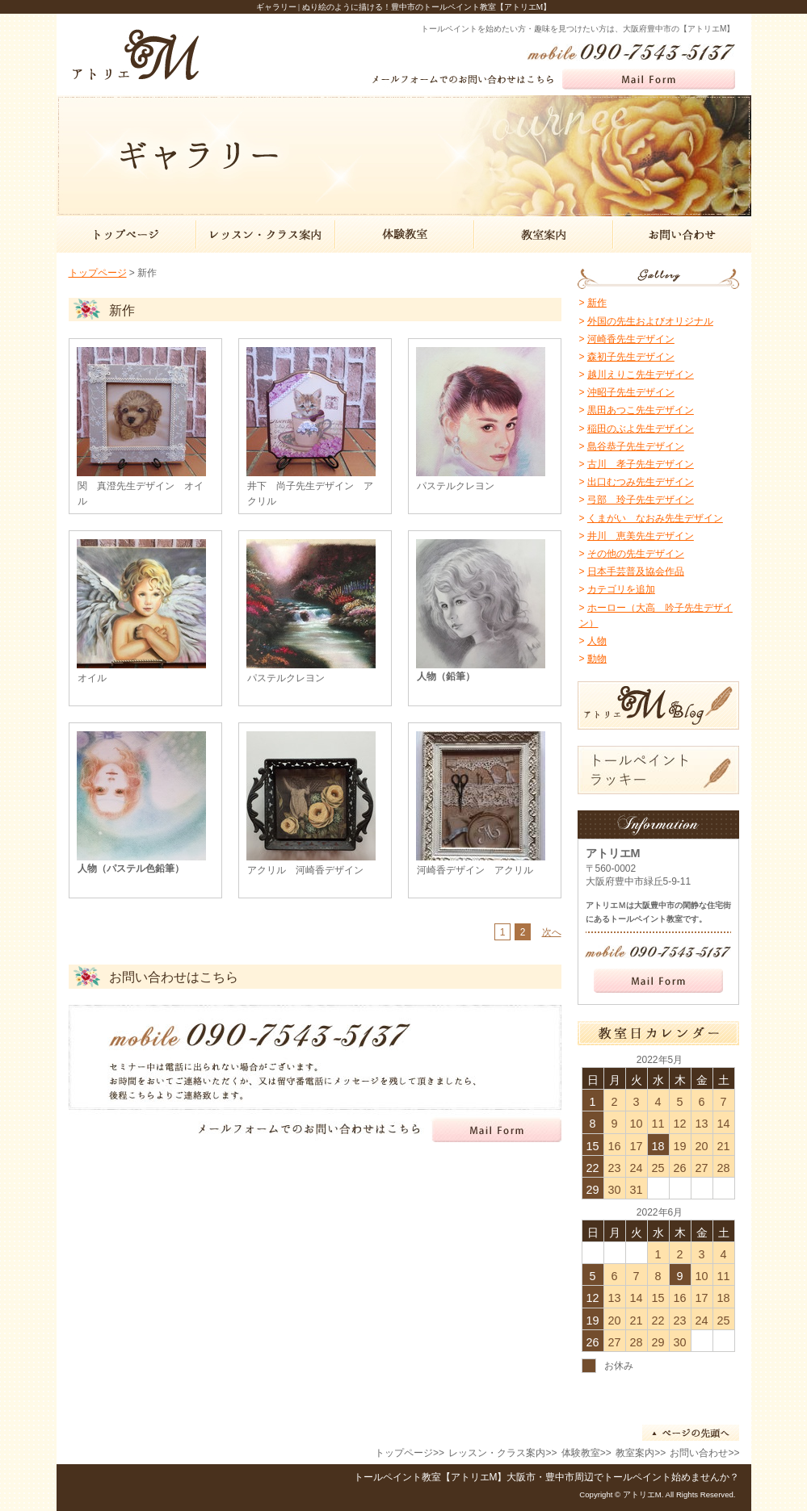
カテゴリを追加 (621, 589)
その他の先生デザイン (635, 553)
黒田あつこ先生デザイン (640, 410)
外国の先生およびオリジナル (650, 321)
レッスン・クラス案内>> (502, 1453)
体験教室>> (586, 1453)
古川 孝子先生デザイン (640, 464)
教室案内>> (641, 1453)
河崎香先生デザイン (631, 339)
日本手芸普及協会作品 (635, 571)
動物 (597, 658)
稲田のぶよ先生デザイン (640, 428)
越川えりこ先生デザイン (640, 374)
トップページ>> (409, 1453)
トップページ (98, 272)
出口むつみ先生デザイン (640, 482)
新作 (597, 302)
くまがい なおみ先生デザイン (655, 518)
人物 (597, 641)
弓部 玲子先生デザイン (640, 499)
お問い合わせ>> (704, 1453)
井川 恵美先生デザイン (640, 536)
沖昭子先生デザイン (631, 392)
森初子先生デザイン (631, 356)
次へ (551, 932)
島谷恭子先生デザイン (635, 446)
